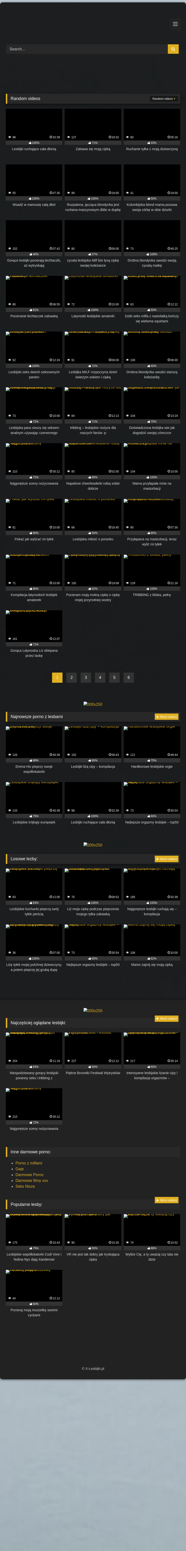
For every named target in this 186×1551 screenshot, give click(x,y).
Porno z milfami (29, 1163)
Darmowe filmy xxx (32, 1181)
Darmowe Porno (30, 1175)
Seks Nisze (25, 1186)
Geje (20, 1169)
